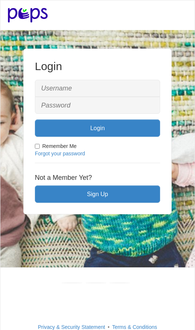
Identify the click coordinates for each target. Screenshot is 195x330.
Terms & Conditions (134, 327)
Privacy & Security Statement (71, 327)
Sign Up (97, 194)
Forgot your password (60, 153)
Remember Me (56, 146)
